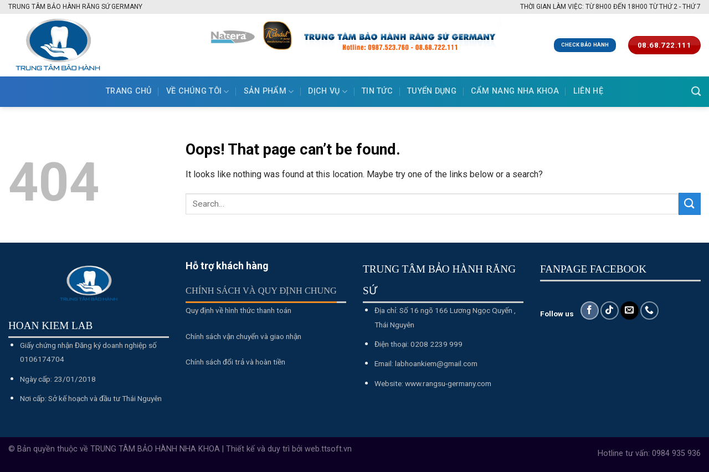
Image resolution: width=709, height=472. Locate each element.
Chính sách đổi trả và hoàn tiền (235, 361)
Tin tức (377, 91)
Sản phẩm (269, 91)
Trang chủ (129, 91)
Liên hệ (588, 91)
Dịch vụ (327, 91)
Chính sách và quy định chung (261, 290)
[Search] (696, 91)
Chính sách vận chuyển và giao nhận (243, 336)
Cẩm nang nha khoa (515, 91)
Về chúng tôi (197, 91)
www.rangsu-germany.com (448, 383)
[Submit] (690, 203)
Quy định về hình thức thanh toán (238, 310)
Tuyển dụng (431, 91)
